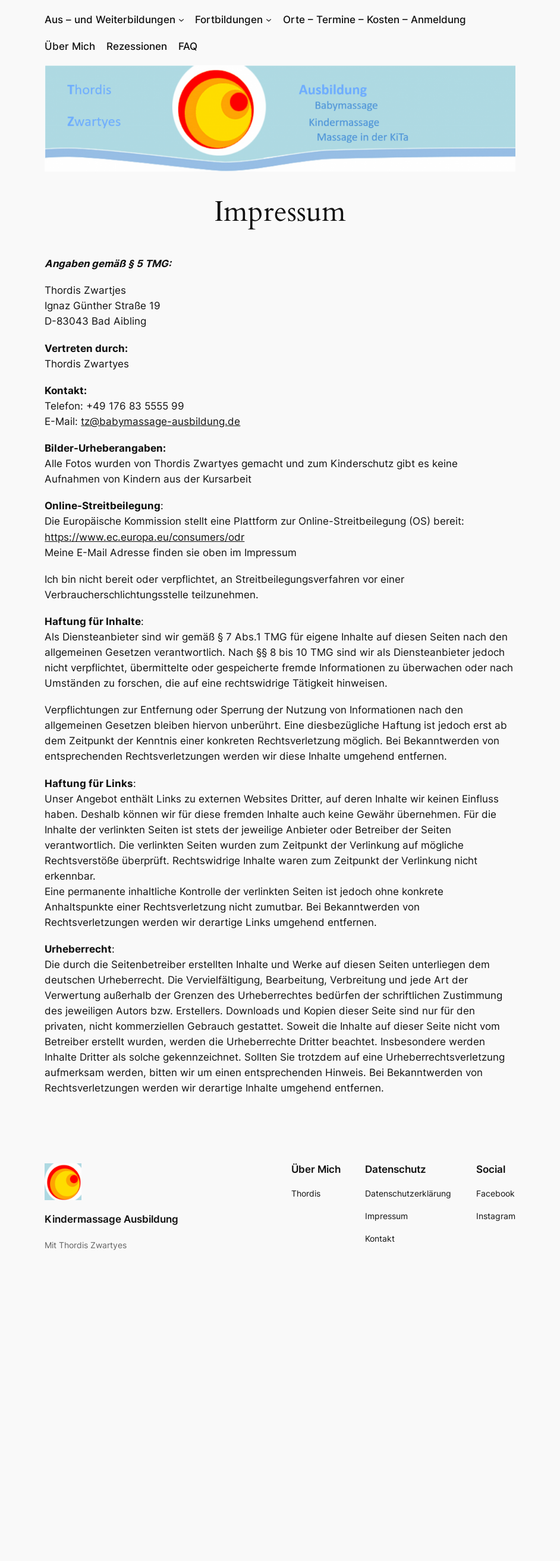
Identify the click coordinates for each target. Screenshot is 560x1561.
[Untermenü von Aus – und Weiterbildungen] (181, 20)
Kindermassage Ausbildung (111, 1219)
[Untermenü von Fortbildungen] (269, 20)
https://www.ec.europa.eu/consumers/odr (144, 537)
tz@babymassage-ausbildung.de (160, 421)
